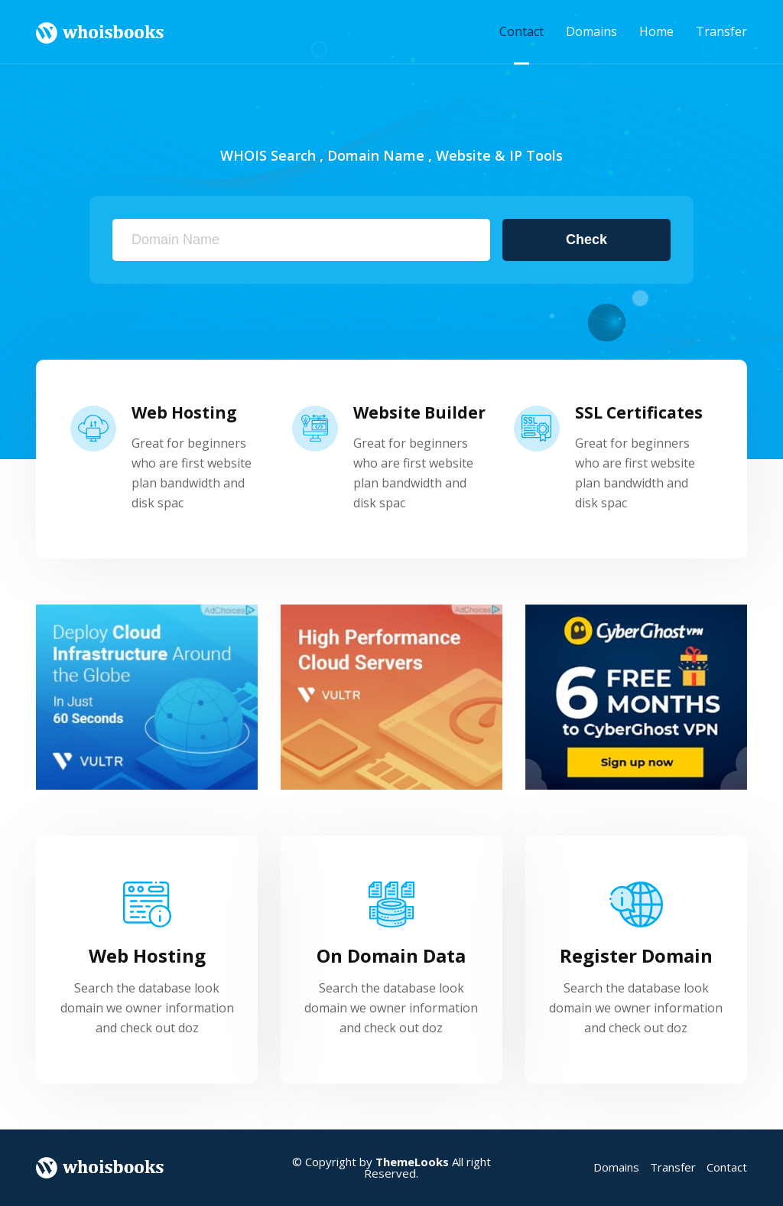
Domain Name (375, 155)
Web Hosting (184, 412)
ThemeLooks (412, 1161)
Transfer (721, 31)
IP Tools (536, 155)
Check (586, 239)
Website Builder (419, 412)
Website (463, 155)
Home (656, 31)
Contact (521, 31)
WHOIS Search (268, 155)
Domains (591, 31)
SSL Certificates (639, 412)
